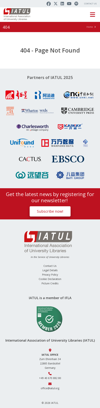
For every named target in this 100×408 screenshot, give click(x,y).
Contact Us (90, 3)
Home (90, 26)
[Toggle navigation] (92, 14)
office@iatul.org (50, 388)
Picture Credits (50, 283)
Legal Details (50, 270)
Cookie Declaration (50, 279)
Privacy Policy (50, 274)
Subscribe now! (50, 211)
